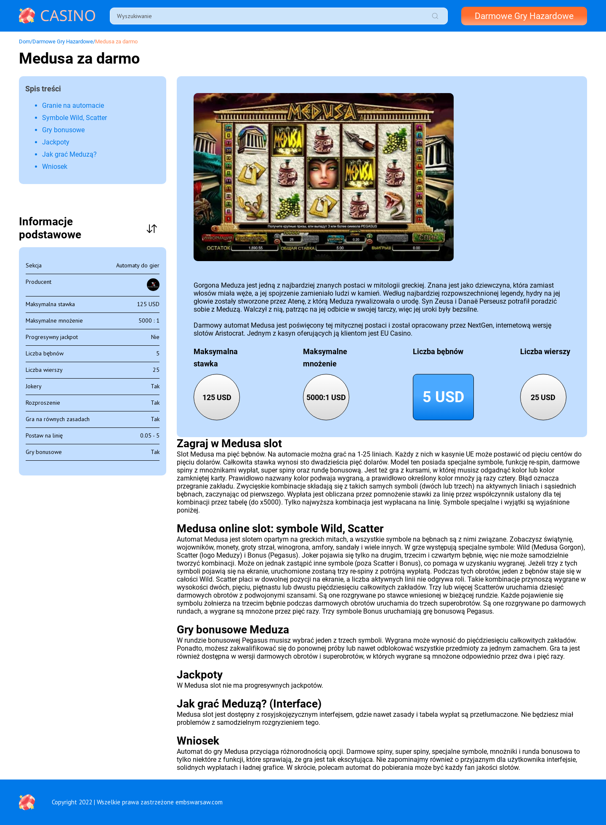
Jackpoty (55, 142)
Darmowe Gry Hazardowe (524, 16)
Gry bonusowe (63, 130)
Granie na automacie (73, 105)
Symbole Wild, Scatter (74, 118)
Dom (24, 41)
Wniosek (54, 167)
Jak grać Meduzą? (69, 154)
